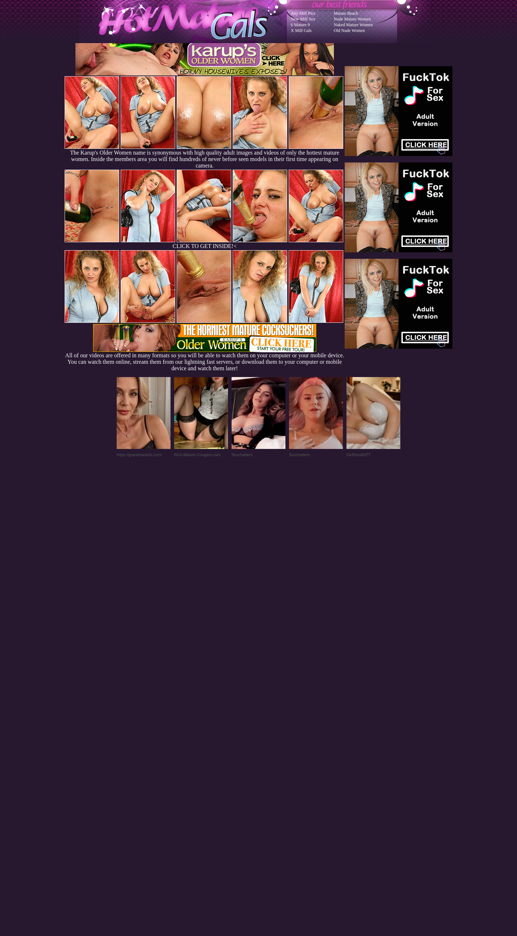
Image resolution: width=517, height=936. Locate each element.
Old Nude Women (349, 30)
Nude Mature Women (352, 19)
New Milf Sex (303, 19)
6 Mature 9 (300, 24)
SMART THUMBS (271, 791)
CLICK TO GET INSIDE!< (205, 246)
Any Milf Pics (303, 13)
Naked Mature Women (353, 24)
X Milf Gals (301, 30)
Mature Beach (346, 13)
